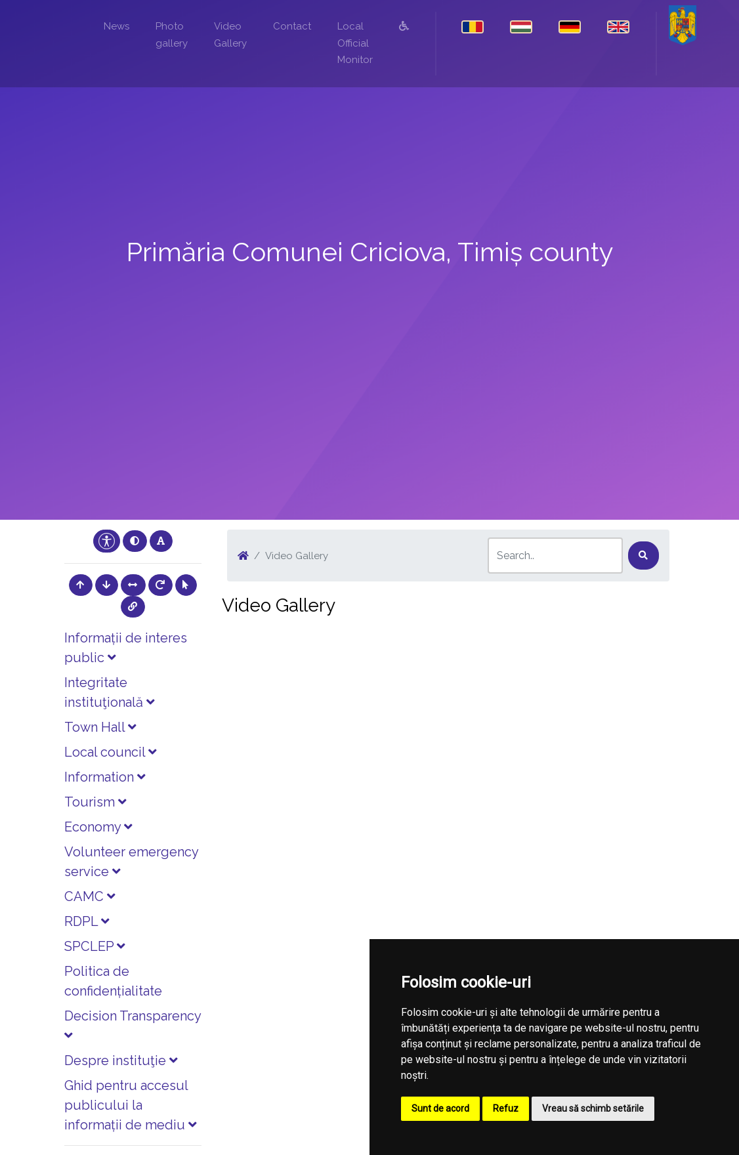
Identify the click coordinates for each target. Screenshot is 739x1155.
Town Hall (100, 727)
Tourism (95, 802)
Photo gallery (172, 34)
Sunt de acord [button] (440, 1108)
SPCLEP (94, 946)
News (116, 26)
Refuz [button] (505, 1108)
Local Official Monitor (355, 43)
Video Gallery (230, 34)
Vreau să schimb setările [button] (593, 1108)
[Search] (555, 555)
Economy (98, 827)
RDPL (86, 921)
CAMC (89, 896)
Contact (292, 26)
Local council (110, 752)
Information (104, 777)
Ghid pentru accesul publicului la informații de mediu (130, 1105)
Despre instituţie (120, 1060)
